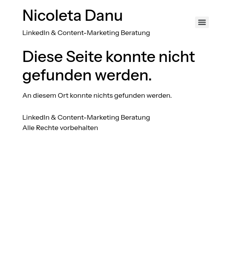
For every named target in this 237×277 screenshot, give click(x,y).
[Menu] (202, 22)
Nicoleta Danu (72, 15)
